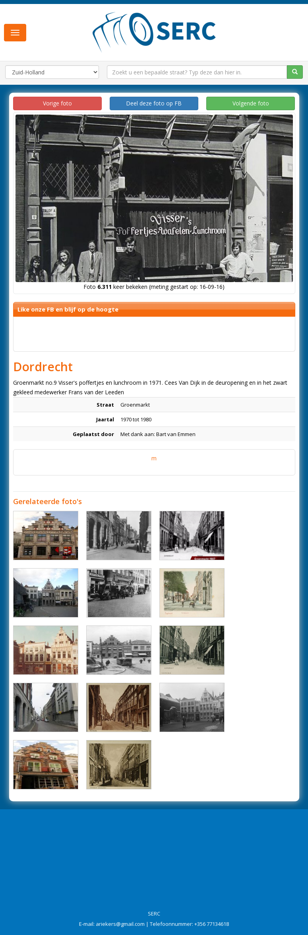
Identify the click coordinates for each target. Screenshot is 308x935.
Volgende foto (250, 103)
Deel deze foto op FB (154, 103)
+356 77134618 (211, 923)
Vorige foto (57, 103)
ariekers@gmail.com (120, 923)
